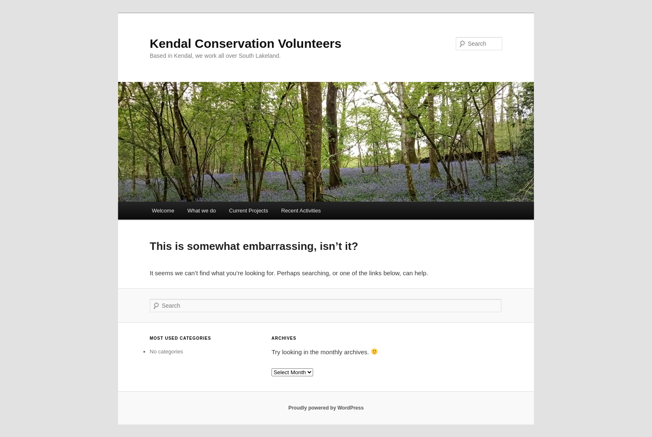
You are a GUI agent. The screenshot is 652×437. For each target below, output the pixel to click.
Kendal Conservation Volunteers (245, 43)
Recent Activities (301, 210)
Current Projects (248, 210)
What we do (202, 210)
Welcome (163, 210)
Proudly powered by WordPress (325, 408)
